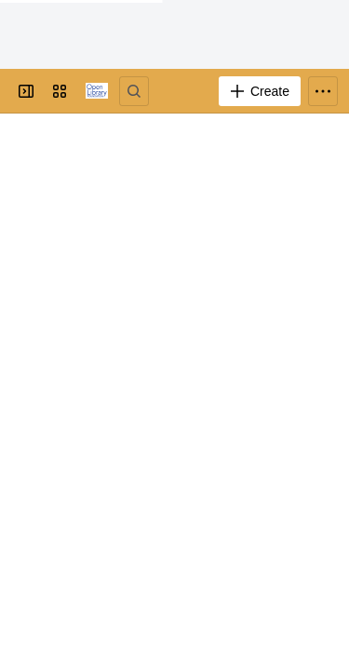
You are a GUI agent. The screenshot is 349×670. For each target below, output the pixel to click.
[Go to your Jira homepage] (97, 91)
